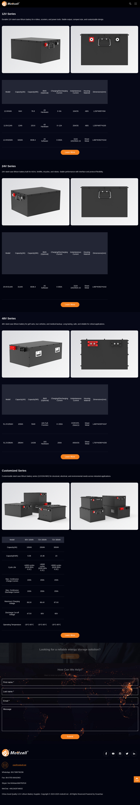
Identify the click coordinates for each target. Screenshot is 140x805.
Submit (70, 737)
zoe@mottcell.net (19, 765)
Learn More (70, 152)
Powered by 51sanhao (94, 794)
